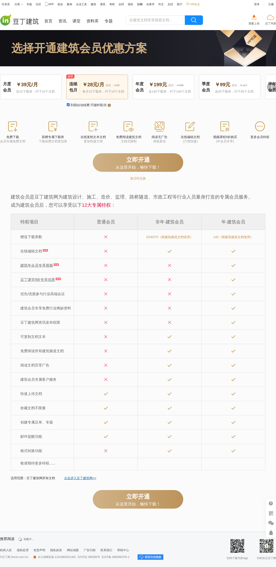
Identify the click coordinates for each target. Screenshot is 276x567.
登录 (256, 4)
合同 (121, 4)
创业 (60, 4)
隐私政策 (56, 550)
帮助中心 (271, 503)
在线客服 (271, 533)
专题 (29, 4)
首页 (5, 4)
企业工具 (81, 4)
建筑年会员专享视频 (36, 265)
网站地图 (73, 550)
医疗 (179, 4)
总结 (170, 4)
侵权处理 (23, 550)
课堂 (102, 4)
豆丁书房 (270, 23)
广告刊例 (89, 550)
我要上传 (254, 23)
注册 (271, 4)
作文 (161, 4)
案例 (69, 4)
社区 (38, 4)
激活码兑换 (138, 178)
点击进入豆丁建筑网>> (80, 478)
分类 (18, 4)
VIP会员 (193, 4)
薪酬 (140, 4)
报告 (130, 4)
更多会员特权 (259, 137)
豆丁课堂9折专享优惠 (37, 280)
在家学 (150, 4)
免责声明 (39, 550)
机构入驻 (6, 550)
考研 (112, 4)
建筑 (93, 4)
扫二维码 (271, 513)
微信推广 (271, 523)
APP (49, 4)
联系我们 (106, 550)
